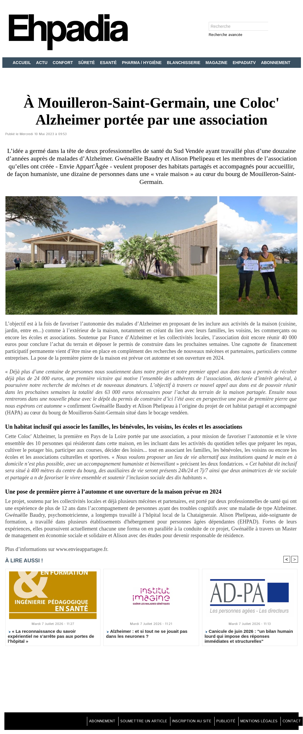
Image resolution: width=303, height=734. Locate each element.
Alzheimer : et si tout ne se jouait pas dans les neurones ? (146, 635)
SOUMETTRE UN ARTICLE (126, 722)
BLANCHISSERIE (184, 62)
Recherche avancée (225, 35)
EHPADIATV (245, 62)
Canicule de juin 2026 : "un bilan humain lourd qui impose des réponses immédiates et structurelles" (249, 637)
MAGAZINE (217, 62)
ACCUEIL (22, 62)
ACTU (42, 62)
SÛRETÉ (87, 62)
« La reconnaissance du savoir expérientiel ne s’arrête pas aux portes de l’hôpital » (51, 637)
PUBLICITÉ (217, 722)
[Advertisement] (151, 681)
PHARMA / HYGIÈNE (142, 62)
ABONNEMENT (275, 62)
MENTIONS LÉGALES (254, 722)
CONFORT (63, 62)
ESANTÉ (109, 62)
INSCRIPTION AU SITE (179, 722)
